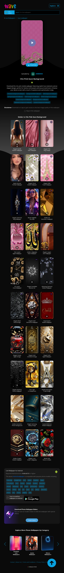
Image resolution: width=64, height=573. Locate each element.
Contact (12, 562)
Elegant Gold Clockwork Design (32, 356)
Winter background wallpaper (48, 96)
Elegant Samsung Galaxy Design (32, 424)
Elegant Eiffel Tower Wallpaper (47, 184)
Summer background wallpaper (42, 102)
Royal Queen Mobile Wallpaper (47, 321)
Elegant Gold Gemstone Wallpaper (32, 321)
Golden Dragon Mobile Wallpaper (17, 459)
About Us (18, 562)
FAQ (47, 562)
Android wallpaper (18, 476)
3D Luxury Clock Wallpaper (17, 287)
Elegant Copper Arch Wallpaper (47, 252)
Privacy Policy (41, 562)
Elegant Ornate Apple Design (17, 356)
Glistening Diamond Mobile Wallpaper (47, 287)
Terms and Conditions (29, 562)
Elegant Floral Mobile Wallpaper (32, 184)
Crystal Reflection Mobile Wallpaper (47, 424)
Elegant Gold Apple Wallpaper (47, 356)
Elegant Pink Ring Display (47, 149)
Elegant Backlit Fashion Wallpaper (17, 149)
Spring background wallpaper (15, 96)
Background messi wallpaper (40, 99)
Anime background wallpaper (23, 99)
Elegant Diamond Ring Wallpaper (17, 218)
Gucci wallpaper (22, 18)
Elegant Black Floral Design (17, 321)
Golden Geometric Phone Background (17, 424)
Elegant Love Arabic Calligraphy (32, 459)
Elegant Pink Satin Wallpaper (32, 149)
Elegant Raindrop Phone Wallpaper (17, 390)
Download (32, 65)
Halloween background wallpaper (23, 102)
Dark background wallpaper (32, 96)
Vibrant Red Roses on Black (47, 459)
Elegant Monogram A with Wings (47, 390)
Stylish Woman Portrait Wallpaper (17, 184)
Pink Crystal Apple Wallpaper (17, 252)
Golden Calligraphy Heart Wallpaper (32, 252)
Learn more (32, 520)
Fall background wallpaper (49, 93)
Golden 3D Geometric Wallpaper (47, 218)
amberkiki (36, 74)
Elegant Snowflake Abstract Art (32, 287)
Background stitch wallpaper (34, 93)
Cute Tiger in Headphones (32, 390)
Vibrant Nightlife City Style (32, 218)
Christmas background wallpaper (16, 93)
